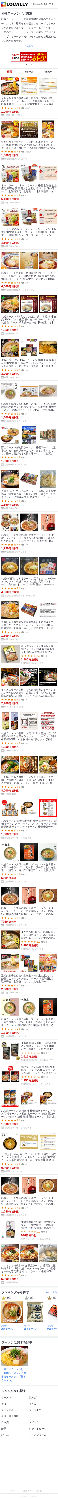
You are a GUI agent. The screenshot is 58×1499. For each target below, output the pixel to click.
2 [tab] (31, 64)
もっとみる (51, 1292)
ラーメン (14, 1491)
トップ (4, 1491)
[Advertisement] (29, 1463)
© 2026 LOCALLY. (29, 1496)
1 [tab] (26, 64)
